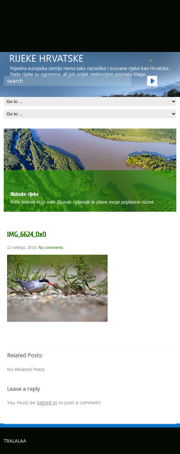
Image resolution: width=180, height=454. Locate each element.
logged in (47, 402)
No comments (51, 247)
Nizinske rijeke (24, 194)
